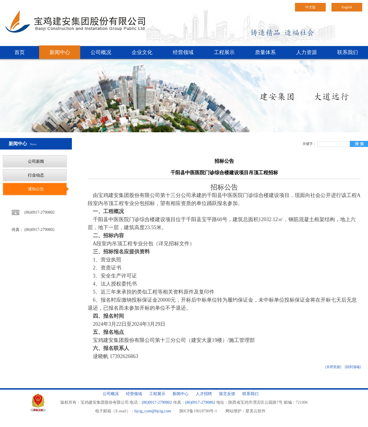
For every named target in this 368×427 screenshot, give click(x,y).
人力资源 (306, 52)
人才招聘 (204, 394)
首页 (19, 52)
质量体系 (265, 52)
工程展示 (224, 52)
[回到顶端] (353, 367)
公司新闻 (36, 161)
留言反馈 (227, 394)
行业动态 (36, 175)
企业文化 (142, 52)
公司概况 (101, 52)
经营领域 (183, 52)
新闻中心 (59, 52)
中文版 (310, 7)
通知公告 (36, 189)
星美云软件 (256, 411)
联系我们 (347, 52)
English (347, 7)
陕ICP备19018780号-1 (198, 411)
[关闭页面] (333, 367)
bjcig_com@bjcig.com (153, 411)
